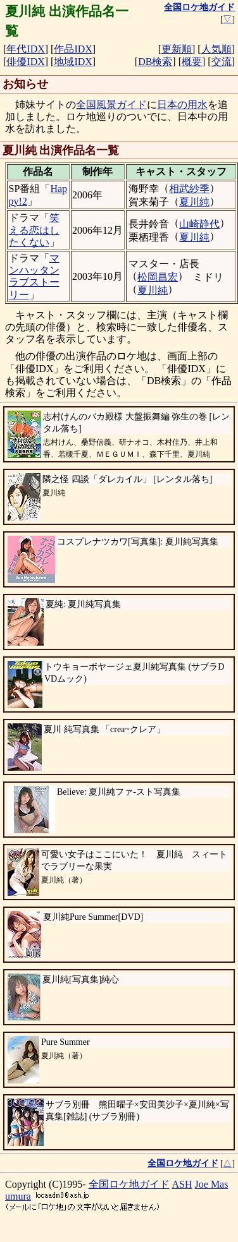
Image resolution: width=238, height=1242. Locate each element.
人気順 (216, 49)
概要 (192, 61)
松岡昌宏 (157, 277)
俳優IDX (25, 61)
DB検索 (155, 61)
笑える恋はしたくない (34, 229)
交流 (221, 61)
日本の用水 (182, 104)
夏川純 (194, 201)
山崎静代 (199, 224)
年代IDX (25, 49)
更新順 (176, 49)
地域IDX (73, 61)
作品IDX (73, 49)
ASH (182, 1184)
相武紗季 (189, 188)
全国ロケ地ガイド (129, 1184)
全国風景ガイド (111, 104)
